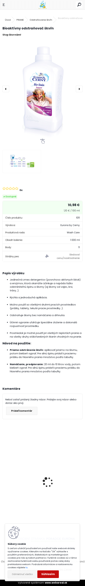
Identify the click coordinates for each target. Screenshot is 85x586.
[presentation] (5, 89)
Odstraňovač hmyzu (59, 509)
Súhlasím (48, 574)
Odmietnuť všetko (22, 574)
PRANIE (20, 19)
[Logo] (42, 4)
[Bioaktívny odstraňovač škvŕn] (42, 89)
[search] (79, 5)
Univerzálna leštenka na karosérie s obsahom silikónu (20, 502)
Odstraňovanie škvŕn (41, 19)
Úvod (8, 19)
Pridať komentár (21, 410)
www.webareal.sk (56, 582)
